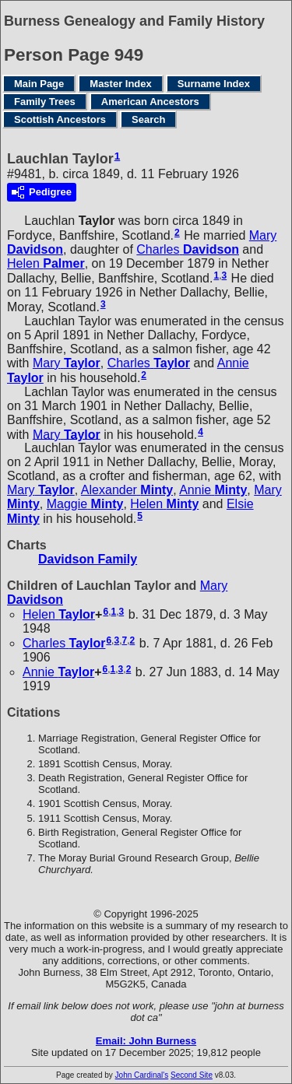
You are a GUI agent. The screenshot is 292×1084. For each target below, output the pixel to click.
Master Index (120, 83)
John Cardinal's (142, 1075)
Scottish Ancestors (60, 119)
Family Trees (45, 101)
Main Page (39, 83)
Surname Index (214, 83)
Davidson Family (87, 559)
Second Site (192, 1075)
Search (148, 119)
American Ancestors (150, 101)
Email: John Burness (146, 1041)
